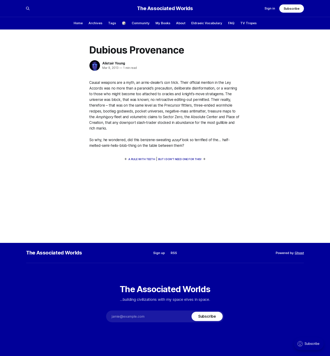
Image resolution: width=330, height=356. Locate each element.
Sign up (159, 253)
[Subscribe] (207, 316)
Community (141, 23)
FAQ (231, 23)
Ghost (299, 253)
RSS (174, 253)
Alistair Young (113, 63)
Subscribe (291, 9)
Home (78, 23)
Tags (112, 23)
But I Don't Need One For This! (180, 159)
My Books (163, 23)
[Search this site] (28, 8)
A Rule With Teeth (141, 159)
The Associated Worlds (165, 8)
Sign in (270, 8)
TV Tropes (248, 23)
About (180, 23)
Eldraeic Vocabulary (206, 23)
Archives (95, 23)
